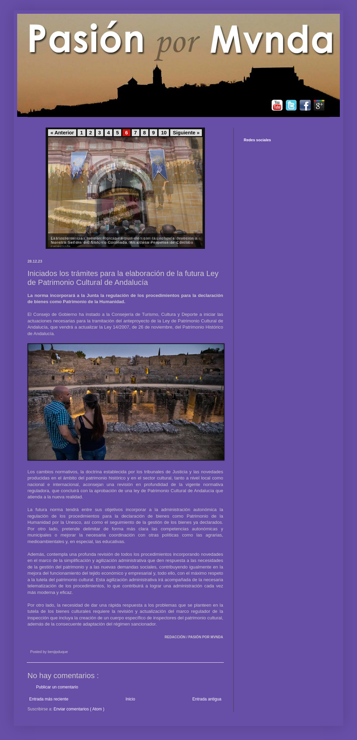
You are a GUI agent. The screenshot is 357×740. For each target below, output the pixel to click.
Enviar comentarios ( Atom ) (79, 709)
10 (163, 132)
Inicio (130, 699)
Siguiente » (186, 132)
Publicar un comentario (57, 687)
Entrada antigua (206, 699)
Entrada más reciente (48, 699)
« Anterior (62, 132)
